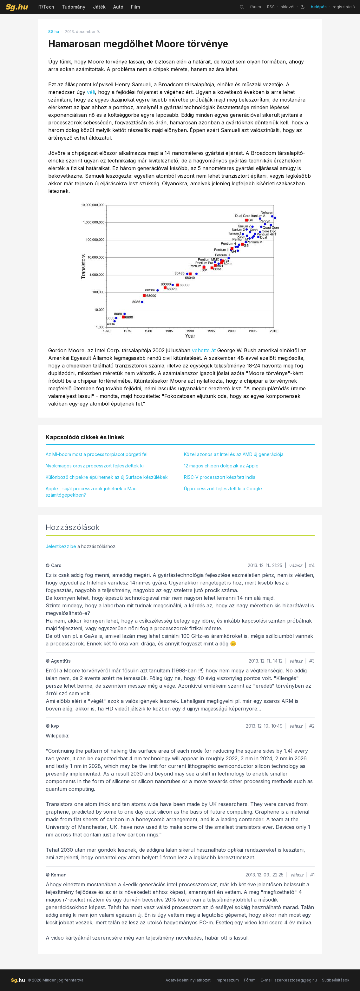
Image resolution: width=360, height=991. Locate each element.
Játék (99, 7)
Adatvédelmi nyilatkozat (188, 980)
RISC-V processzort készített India (219, 477)
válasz (295, 565)
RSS (271, 6)
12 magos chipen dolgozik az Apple (221, 465)
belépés (319, 6)
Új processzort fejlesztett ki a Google (223, 488)
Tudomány (73, 7)
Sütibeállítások (336, 980)
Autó (118, 7)
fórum (255, 6)
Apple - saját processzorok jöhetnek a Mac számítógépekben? (91, 492)
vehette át (204, 350)
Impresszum (227, 980)
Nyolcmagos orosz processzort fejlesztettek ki (95, 465)
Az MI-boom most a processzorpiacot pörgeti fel (96, 454)
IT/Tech (45, 7)
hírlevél (287, 6)
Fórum (250, 980)
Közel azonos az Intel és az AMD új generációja (234, 454)
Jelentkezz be (61, 546)
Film (135, 7)
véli (91, 92)
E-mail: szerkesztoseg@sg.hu (289, 980)
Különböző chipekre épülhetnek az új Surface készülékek (107, 477)
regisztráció (344, 6)
